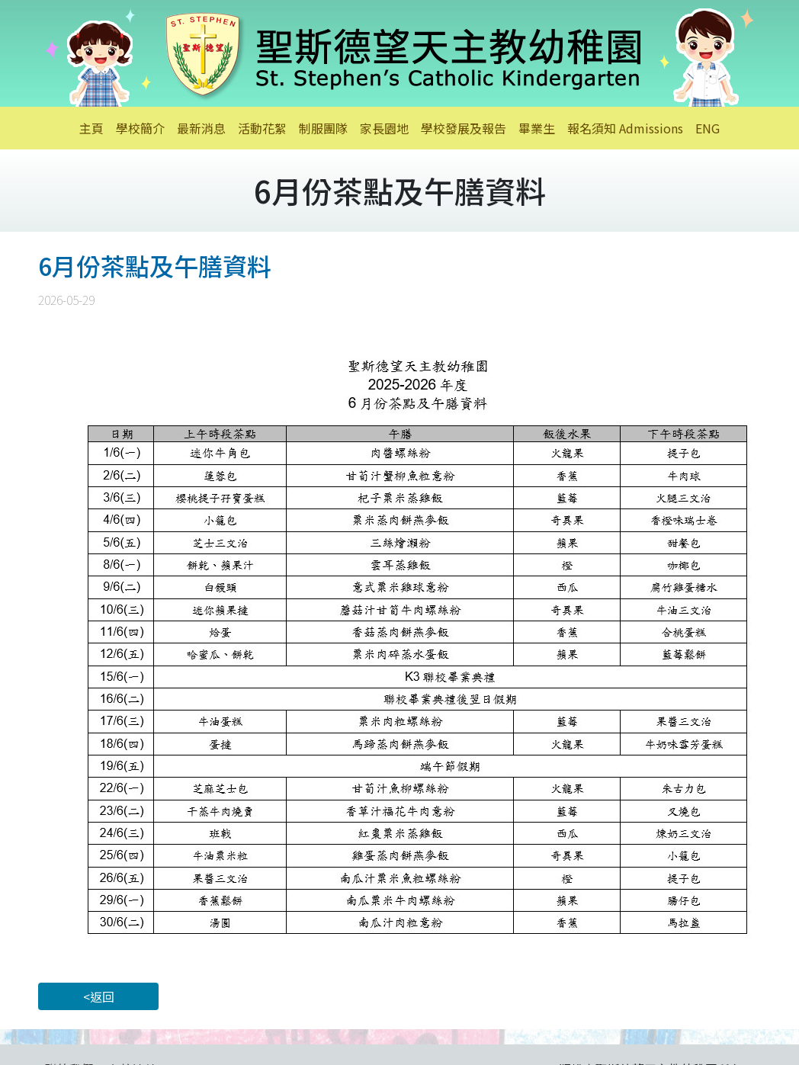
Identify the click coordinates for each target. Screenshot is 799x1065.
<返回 (98, 996)
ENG (707, 128)
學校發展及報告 (463, 128)
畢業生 (536, 128)
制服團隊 (323, 128)
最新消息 (201, 128)
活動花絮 (262, 128)
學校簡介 (140, 128)
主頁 (91, 128)
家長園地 (384, 128)
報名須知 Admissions (625, 128)
